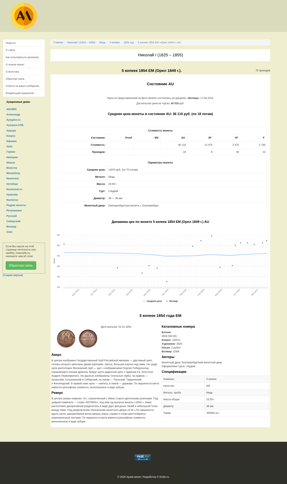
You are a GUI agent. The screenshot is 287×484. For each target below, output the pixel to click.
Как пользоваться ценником (22, 57)
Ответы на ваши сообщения (22, 85)
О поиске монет (15, 64)
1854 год (129, 42)
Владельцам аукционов (20, 93)
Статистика (12, 71)
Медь (102, 42)
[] (13, 275)
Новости (11, 43)
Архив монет (133, 476)
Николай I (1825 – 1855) (81, 42)
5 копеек (115, 42)
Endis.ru (164, 476)
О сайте (10, 50)
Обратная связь (15, 78)
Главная (58, 42)
